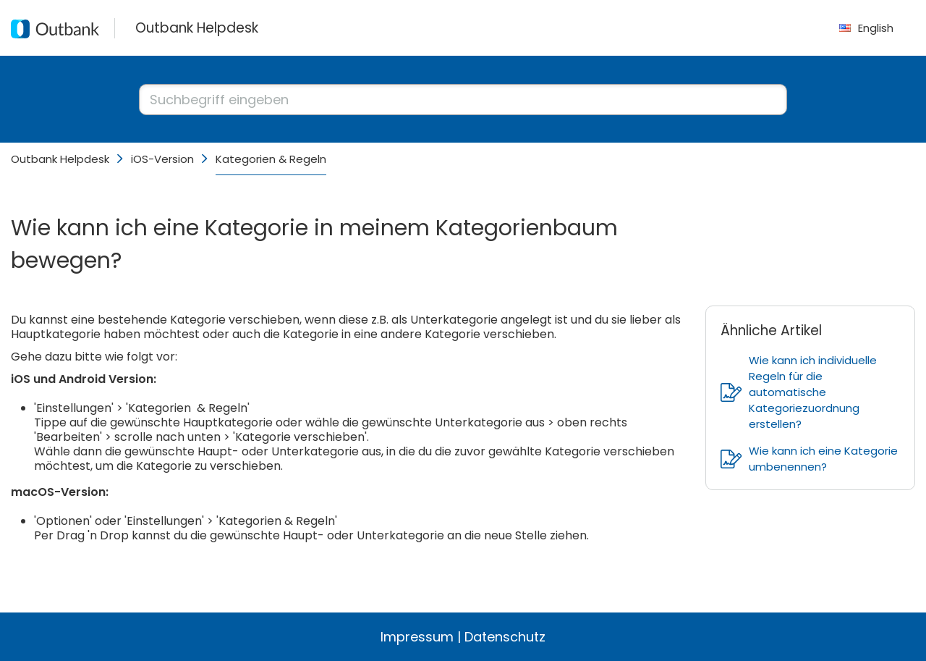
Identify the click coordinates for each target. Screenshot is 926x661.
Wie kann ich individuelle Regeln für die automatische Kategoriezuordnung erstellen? (799, 392)
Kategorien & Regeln (271, 159)
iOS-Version (162, 159)
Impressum (417, 637)
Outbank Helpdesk (60, 159)
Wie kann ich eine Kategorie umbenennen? (809, 458)
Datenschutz (504, 637)
